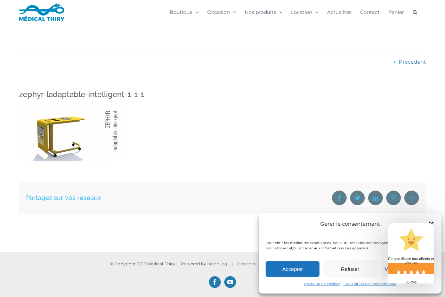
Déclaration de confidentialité (369, 284)
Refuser (350, 269)
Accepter (292, 269)
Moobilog (217, 263)
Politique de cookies (322, 284)
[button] (415, 12)
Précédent (412, 61)
